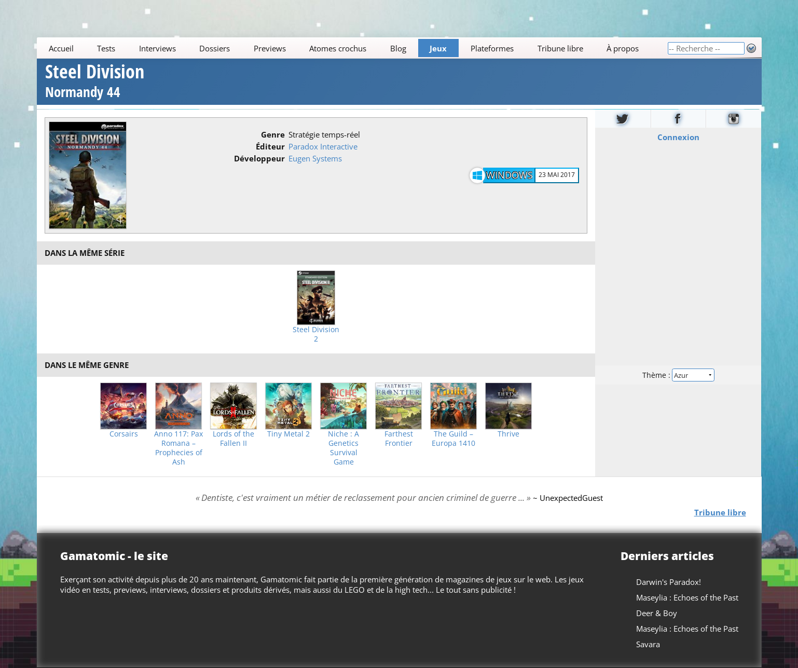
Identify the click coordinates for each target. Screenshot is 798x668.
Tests (106, 48)
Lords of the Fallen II (233, 438)
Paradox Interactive (322, 146)
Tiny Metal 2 (288, 434)
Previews (270, 48)
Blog (398, 48)
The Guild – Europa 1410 (453, 438)
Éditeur (270, 146)
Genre (273, 134)
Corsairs (123, 434)
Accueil (60, 48)
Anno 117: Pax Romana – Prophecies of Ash (178, 448)
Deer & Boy (656, 613)
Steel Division (94, 82)
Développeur (259, 158)
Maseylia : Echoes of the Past (687, 597)
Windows (509, 175)
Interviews (157, 48)
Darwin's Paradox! (668, 582)
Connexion (678, 136)
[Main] (352, 48)
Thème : (678, 374)
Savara (647, 644)
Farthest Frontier (398, 438)
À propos (623, 48)
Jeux (438, 48)
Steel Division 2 (316, 334)
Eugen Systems (315, 158)
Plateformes (492, 48)
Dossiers (214, 48)
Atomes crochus (337, 48)
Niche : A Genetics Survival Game (343, 448)
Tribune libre (560, 48)
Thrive (508, 434)
